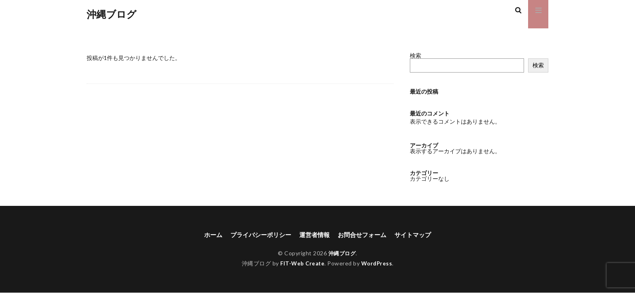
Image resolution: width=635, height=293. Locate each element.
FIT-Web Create (301, 263)
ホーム (207, 235)
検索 (415, 55)
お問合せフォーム (364, 235)
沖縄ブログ (111, 14)
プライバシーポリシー (257, 235)
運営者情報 (314, 235)
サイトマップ (417, 235)
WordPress (378, 263)
